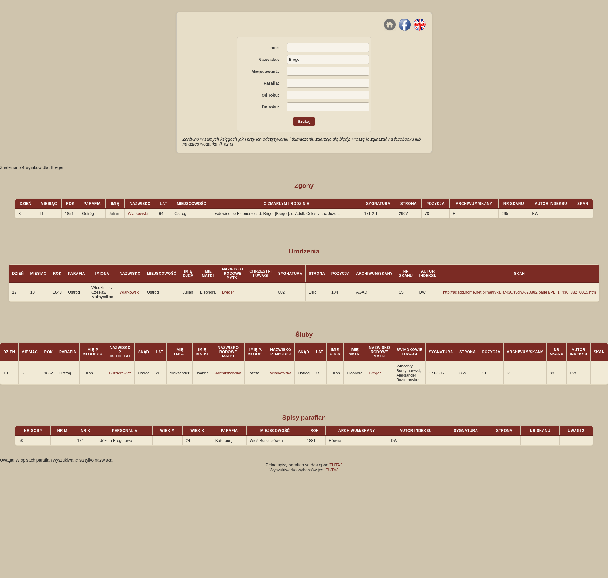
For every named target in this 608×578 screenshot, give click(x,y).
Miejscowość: (265, 71)
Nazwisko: (268, 59)
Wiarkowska (280, 373)
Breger (228, 292)
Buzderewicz (120, 373)
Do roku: (270, 107)
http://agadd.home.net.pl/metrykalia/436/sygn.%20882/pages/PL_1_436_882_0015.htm (519, 292)
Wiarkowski (138, 213)
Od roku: (270, 95)
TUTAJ (335, 465)
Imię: (274, 47)
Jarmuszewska (228, 373)
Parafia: (271, 83)
